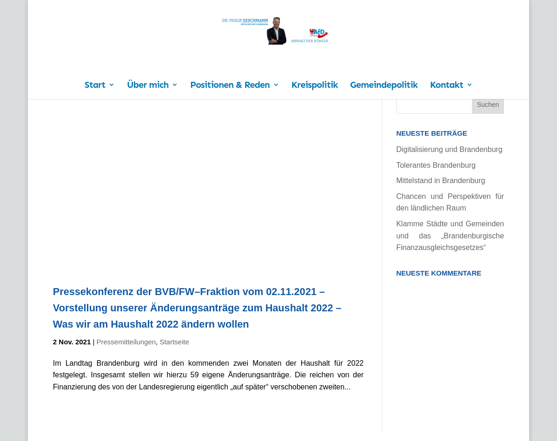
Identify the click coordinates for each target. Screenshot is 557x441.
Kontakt (446, 85)
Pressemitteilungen (126, 342)
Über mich (147, 85)
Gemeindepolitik (384, 85)
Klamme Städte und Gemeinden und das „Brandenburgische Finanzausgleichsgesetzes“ (450, 235)
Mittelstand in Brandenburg (440, 180)
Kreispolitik (315, 85)
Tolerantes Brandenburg (436, 165)
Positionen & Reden (230, 85)
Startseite (174, 342)
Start (95, 85)
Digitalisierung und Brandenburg (449, 149)
